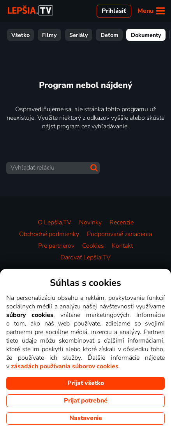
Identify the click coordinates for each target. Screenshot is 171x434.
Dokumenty (86, 35)
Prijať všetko (85, 383)
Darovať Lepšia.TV (85, 257)
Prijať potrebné (86, 400)
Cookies (93, 246)
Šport (153, 35)
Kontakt (122, 246)
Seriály (18, 35)
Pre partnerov (56, 246)
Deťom (49, 35)
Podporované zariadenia (119, 234)
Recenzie (121, 222)
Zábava (123, 35)
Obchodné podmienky (49, 234)
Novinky (90, 222)
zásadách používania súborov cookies (64, 366)
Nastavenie (85, 418)
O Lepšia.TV (54, 222)
